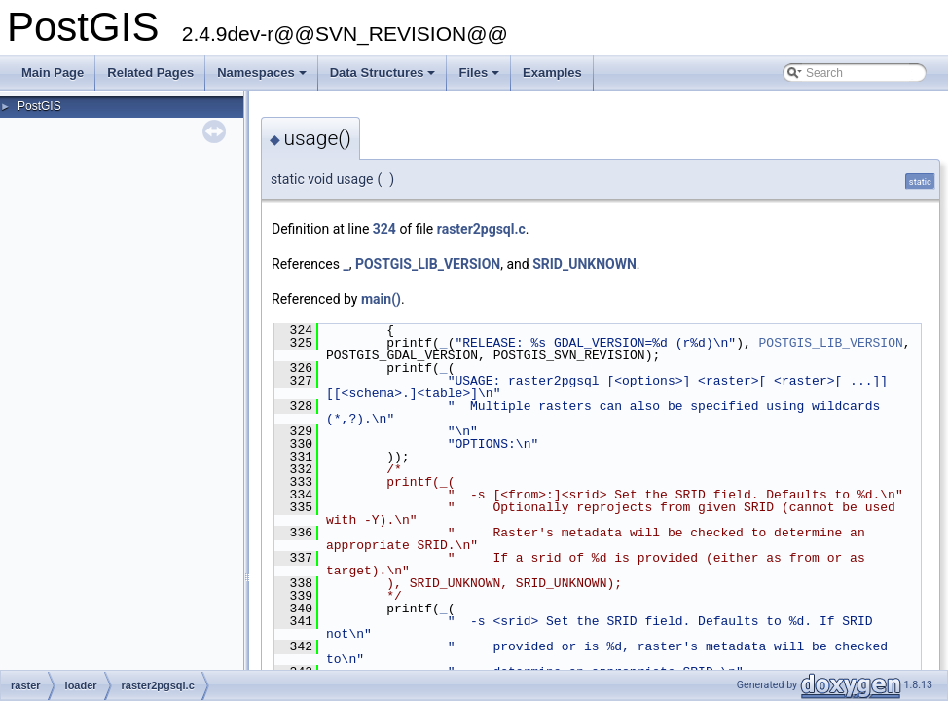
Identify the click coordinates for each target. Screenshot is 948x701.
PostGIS (39, 106)
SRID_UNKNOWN (584, 264)
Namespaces (263, 78)
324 (384, 229)
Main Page (52, 72)
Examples (552, 72)
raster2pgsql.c (481, 229)
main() (381, 299)
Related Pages (150, 72)
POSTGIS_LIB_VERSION (427, 264)
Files (480, 78)
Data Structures (384, 78)
